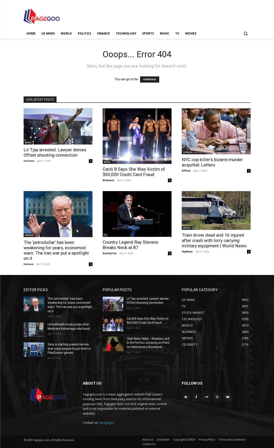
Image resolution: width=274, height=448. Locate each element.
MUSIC (28, 142)
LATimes (29, 160)
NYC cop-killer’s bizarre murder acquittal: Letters (212, 162)
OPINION (188, 152)
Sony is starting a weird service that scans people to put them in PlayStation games (69, 348)
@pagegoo (106, 423)
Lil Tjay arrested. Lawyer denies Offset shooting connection (55, 152)
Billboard (108, 180)
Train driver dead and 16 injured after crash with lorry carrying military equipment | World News (214, 240)
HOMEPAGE (149, 79)
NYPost (186, 170)
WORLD (187, 227)
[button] (245, 33)
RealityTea (109, 253)
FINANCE (29, 235)
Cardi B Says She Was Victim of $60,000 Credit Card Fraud (134, 172)
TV (105, 234)
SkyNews (187, 251)
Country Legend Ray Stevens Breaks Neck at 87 (130, 245)
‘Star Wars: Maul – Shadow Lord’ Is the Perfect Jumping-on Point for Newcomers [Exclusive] (148, 343)
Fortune (28, 264)
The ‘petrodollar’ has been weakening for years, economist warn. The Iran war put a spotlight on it (56, 250)
